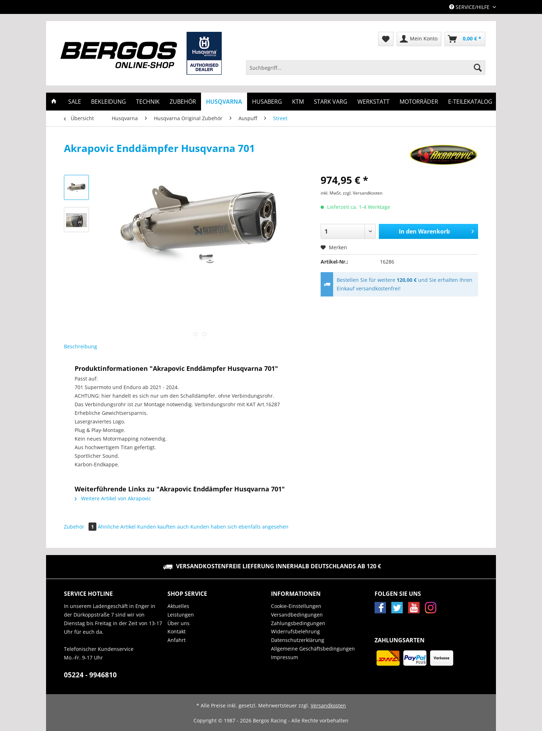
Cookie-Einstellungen (296, 606)
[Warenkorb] (465, 39)
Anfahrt (176, 640)
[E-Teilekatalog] (470, 102)
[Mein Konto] (419, 39)
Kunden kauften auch (163, 526)
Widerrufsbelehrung (295, 631)
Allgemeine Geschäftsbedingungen (313, 648)
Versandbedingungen (297, 614)
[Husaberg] (267, 102)
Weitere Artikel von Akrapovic (113, 498)
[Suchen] (477, 67)
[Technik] (148, 102)
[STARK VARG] (330, 102)
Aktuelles (178, 606)
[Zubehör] (183, 102)
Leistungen (180, 614)
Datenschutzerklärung (297, 640)
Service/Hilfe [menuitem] (470, 7)
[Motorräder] (419, 102)
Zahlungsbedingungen (298, 623)
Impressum (284, 657)
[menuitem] (365, 71)
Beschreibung (80, 346)
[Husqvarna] (224, 102)
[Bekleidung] (108, 102)
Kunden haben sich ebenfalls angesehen (239, 526)
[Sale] (74, 102)
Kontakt (176, 631)
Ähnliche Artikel (117, 526)
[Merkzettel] (385, 39)
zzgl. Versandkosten (362, 193)
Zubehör (81, 526)
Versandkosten (328, 705)
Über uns (178, 623)
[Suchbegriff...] (365, 67)
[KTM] (298, 102)
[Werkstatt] (373, 102)
